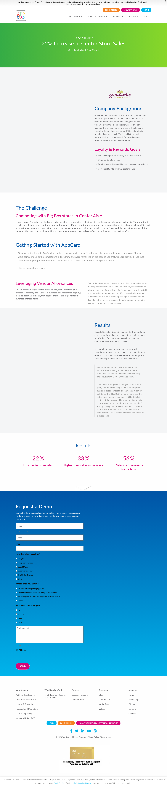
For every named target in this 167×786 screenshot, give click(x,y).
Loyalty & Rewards (24, 704)
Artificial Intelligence (25, 695)
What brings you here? (27, 583)
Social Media (23, 566)
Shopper (21, 614)
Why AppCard (22, 690)
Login (146, 10)
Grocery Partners (80, 695)
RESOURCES (134, 16)
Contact (132, 713)
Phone (19, 543)
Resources (103, 690)
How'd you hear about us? (28, 553)
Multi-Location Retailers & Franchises (55, 696)
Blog (101, 695)
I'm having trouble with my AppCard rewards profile (39, 596)
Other (20, 579)
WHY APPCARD (76, 16)
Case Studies (105, 699)
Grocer (21, 610)
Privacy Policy (40, 2)
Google (21, 558)
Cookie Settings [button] (59, 783)
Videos (102, 709)
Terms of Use (105, 737)
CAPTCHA (21, 650)
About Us (132, 690)
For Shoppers (111, 10)
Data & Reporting (24, 713)
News (131, 695)
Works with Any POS (25, 718)
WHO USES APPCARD (98, 16)
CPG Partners (78, 699)
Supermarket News (25, 570)
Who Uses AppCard (53, 690)
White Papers (105, 704)
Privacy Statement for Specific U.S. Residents (98, 723)
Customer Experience (26, 699)
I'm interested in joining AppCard (31, 588)
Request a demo (131, 10)
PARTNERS (118, 16)
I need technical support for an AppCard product (37, 592)
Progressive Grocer (25, 562)
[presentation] (33, 656)
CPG (20, 618)
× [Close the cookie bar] (165, 778)
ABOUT (147, 16)
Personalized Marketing (27, 709)
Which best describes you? (29, 605)
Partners (75, 690)
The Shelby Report (25, 574)
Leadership (133, 699)
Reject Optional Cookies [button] (83, 783)
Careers (132, 709)
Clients (131, 704)
